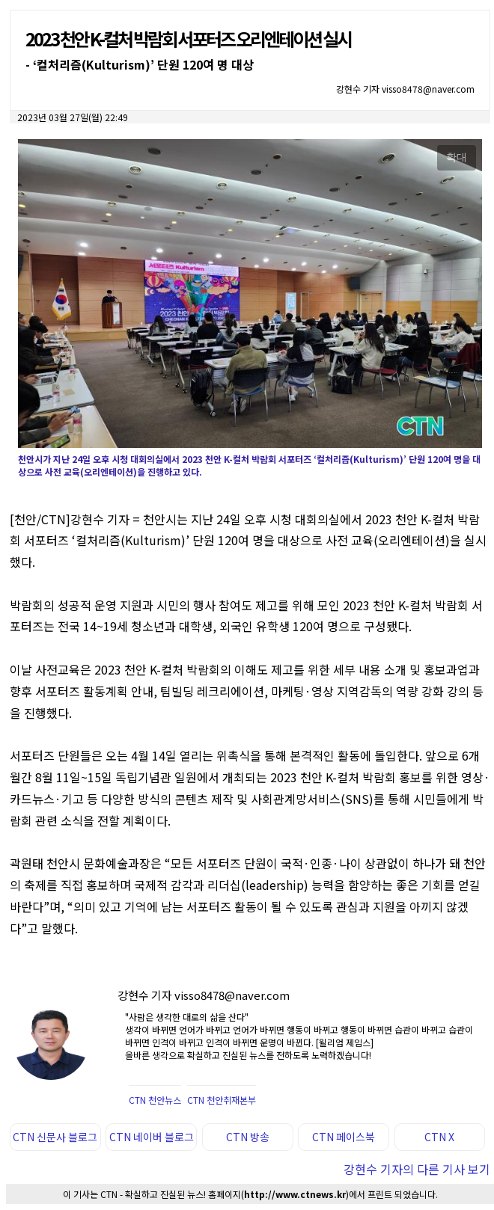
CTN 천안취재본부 (221, 1099)
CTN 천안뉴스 (155, 1099)
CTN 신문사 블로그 (55, 1136)
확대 (456, 157)
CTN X (439, 1136)
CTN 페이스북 (343, 1136)
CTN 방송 (247, 1136)
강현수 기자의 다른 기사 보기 (417, 1169)
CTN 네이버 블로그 (151, 1136)
